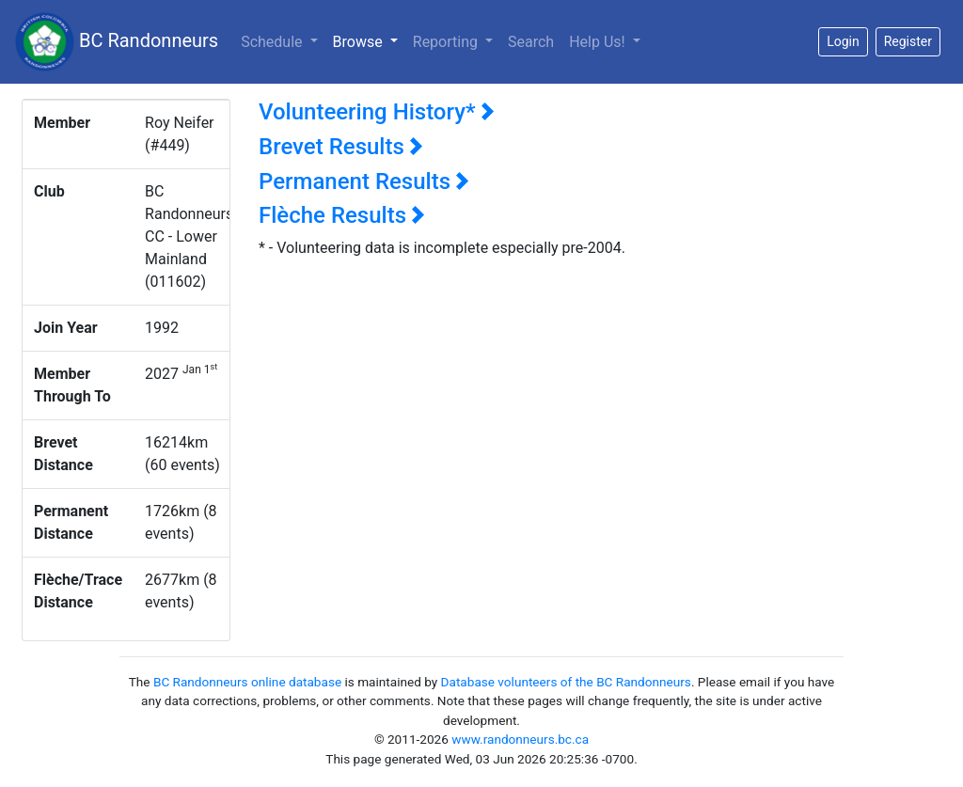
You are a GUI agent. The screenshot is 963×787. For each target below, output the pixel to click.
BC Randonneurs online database (247, 681)
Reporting (447, 42)
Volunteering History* (377, 112)
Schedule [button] (273, 42)
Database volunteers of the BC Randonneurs (566, 681)
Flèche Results (342, 215)
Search (531, 42)
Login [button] (843, 41)
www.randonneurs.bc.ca (520, 739)
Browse (369, 40)
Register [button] (908, 41)
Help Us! (598, 42)
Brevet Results (341, 147)
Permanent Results (364, 181)
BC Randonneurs (116, 41)
